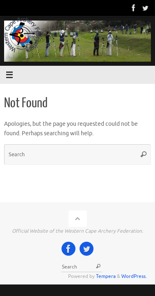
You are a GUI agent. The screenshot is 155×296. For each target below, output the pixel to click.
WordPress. (134, 276)
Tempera (106, 276)
